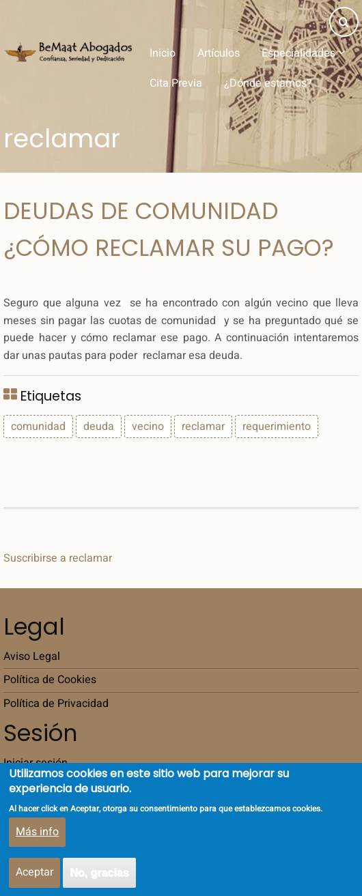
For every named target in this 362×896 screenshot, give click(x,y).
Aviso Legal (31, 656)
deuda (98, 426)
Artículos (218, 53)
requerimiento (276, 426)
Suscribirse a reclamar (57, 558)
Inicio (163, 53)
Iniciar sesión (35, 763)
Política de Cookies (49, 679)
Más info (37, 841)
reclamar (203, 426)
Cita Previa (176, 83)
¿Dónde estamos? (268, 83)
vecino (148, 426)
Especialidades (303, 53)
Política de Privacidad (56, 703)
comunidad (38, 426)
